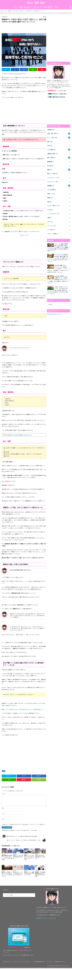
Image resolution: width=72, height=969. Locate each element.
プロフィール (15, 9)
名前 (3, 809)
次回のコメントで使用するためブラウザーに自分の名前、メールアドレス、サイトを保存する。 (24, 825)
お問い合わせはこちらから (56, 98)
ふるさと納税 (51, 186)
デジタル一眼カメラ (52, 201)
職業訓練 (50, 160)
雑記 (38, 9)
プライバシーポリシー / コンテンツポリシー (23, 962)
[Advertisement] (27, 29)
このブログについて (7, 962)
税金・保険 (51, 156)
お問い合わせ (56, 9)
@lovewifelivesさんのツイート (54, 304)
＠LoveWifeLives (16, 74)
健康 (49, 168)
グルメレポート (52, 179)
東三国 (50, 164)
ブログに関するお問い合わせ (40, 962)
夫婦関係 (21, 9)
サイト (3, 820)
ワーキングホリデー (52, 209)
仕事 (40, 9)
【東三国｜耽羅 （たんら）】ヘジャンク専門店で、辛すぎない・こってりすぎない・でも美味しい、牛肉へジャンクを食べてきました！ (57, 261)
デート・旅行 (33, 9)
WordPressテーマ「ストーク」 (16, 948)
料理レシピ (50, 190)
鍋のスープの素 (52, 171)
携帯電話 (50, 183)
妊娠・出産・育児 (27, 9)
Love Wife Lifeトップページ (62, 962)
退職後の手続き (50, 9)
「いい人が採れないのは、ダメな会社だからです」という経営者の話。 (23, 710)
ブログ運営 (44, 9)
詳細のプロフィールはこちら (57, 95)
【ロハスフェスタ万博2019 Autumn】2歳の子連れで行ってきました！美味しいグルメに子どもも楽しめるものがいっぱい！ (57, 251)
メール (3, 814)
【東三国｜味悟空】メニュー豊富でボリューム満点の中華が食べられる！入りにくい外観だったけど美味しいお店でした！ (57, 271)
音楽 (49, 198)
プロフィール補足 (52, 228)
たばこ (49, 216)
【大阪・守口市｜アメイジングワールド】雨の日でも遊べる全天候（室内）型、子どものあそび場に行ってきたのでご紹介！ (57, 281)
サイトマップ (51, 962)
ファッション (51, 220)
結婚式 (49, 194)
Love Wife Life (57, 966)
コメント (4, 795)
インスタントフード (52, 175)
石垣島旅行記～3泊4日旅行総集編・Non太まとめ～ (18, 436)
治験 (49, 213)
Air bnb (49, 205)
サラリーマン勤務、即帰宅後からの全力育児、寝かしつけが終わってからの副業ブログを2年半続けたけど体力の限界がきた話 (57, 241)
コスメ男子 (50, 224)
